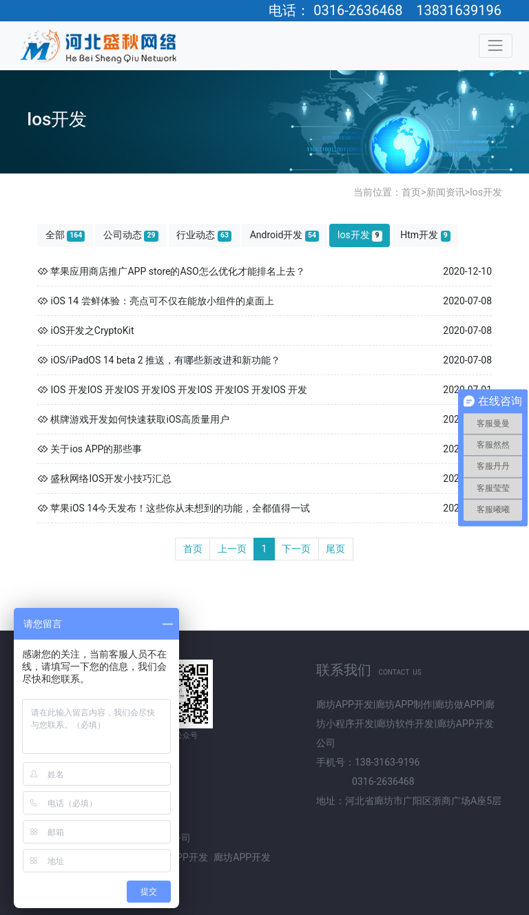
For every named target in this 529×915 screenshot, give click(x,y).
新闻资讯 (445, 192)
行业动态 (203, 235)
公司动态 (130, 235)
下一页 (296, 548)
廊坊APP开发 (242, 857)
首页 (411, 192)
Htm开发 (425, 235)
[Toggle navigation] (495, 46)
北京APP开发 (179, 857)
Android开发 (285, 235)
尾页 (335, 548)
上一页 (232, 548)
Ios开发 (486, 192)
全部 (65, 235)
